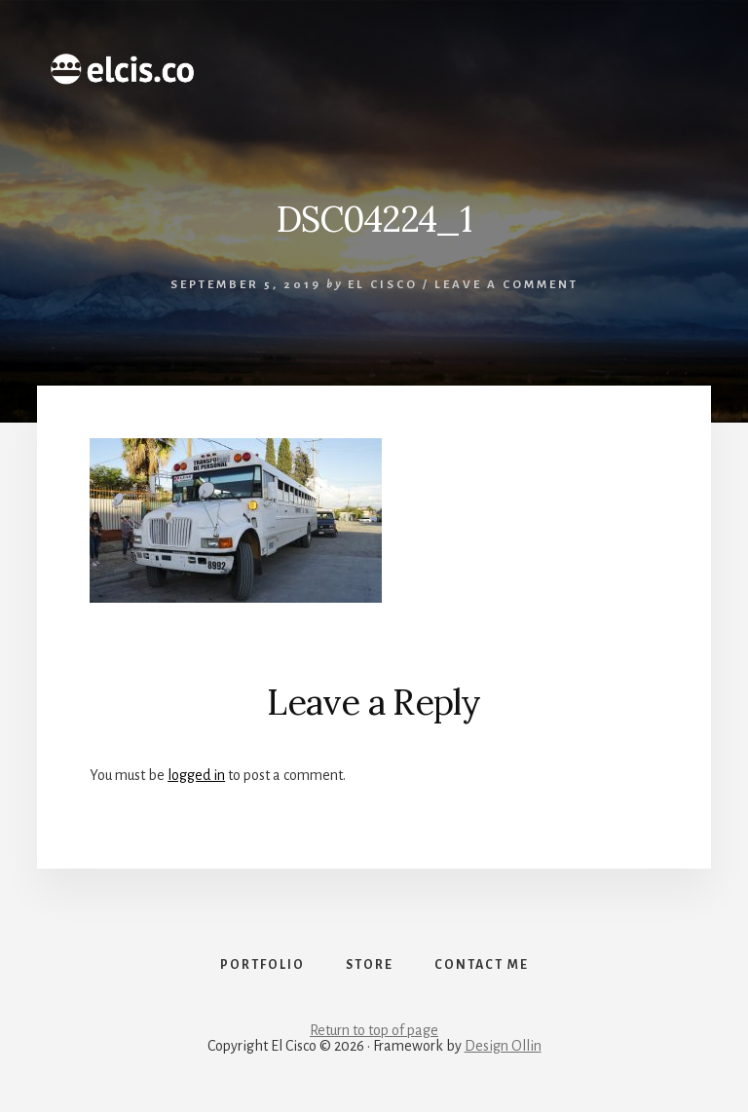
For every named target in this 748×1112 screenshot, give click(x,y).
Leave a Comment (506, 284)
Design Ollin (503, 1046)
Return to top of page (374, 1030)
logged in (196, 775)
